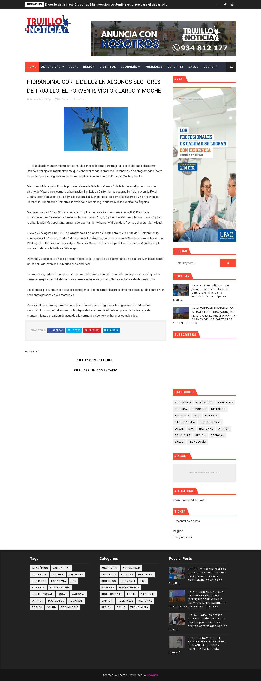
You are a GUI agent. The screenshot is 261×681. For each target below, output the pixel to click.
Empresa (211, 415)
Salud (193, 66)
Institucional (210, 422)
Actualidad (51, 66)
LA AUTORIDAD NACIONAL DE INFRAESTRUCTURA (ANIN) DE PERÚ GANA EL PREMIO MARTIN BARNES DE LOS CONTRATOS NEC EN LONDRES (204, 315)
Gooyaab (152, 675)
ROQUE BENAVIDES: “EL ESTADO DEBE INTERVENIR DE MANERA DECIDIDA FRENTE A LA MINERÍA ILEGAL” (197, 645)
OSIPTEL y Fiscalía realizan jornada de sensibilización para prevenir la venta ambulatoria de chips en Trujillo (201, 292)
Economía (129, 66)
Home (31, 66)
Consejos (225, 402)
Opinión (224, 428)
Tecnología (197, 441)
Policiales (154, 66)
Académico (183, 402)
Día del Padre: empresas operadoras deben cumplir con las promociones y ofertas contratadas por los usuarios (198, 622)
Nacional (206, 428)
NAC (191, 428)
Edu (197, 415)
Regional (217, 435)
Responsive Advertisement (204, 472)
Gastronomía (185, 422)
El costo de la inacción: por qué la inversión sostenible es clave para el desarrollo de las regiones (118, 4)
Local (73, 66)
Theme (122, 675)
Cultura (210, 66)
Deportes (175, 66)
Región (89, 66)
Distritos (107, 66)
